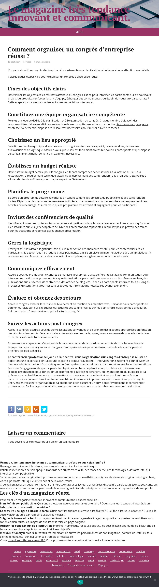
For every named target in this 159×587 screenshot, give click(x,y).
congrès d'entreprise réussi (81, 415)
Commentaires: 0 (42, 62)
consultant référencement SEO (26, 540)
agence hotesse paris (57, 415)
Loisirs (144, 556)
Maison (14, 560)
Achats (17, 551)
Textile (131, 560)
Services (27, 62)
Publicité (79, 560)
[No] (155, 580)
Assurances (46, 551)
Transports (57, 565)
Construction (125, 551)
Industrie (61, 556)
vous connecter (32, 441)
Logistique (131, 556)
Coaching (89, 551)
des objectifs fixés (98, 304)
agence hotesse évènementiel (32, 415)
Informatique (77, 556)
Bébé (77, 551)
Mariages (27, 560)
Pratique (66, 560)
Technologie (117, 560)
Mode (39, 560)
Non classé (52, 560)
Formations (31, 556)
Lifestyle (117, 556)
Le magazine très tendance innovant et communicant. (69, 13)
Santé (91, 560)
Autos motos (64, 551)
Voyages (102, 565)
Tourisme (144, 560)
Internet (91, 556)
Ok (80, 582)
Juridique (104, 556)
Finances (16, 556)
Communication (106, 551)
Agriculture (30, 551)
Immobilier (47, 556)
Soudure (140, 551)
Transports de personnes (80, 565)
